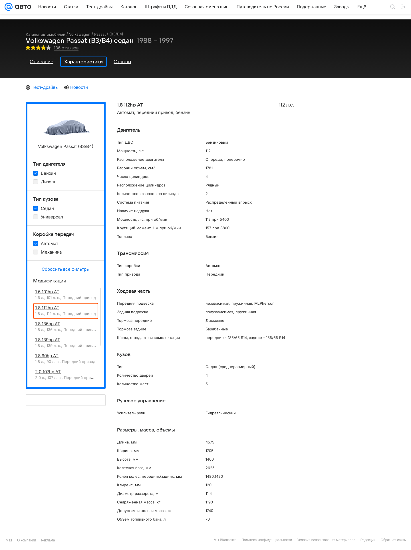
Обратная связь (393, 540)
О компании (26, 540)
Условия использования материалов (326, 540)
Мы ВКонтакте (224, 540)
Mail (9, 540)
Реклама (48, 540)
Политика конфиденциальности (266, 540)
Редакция (368, 540)
